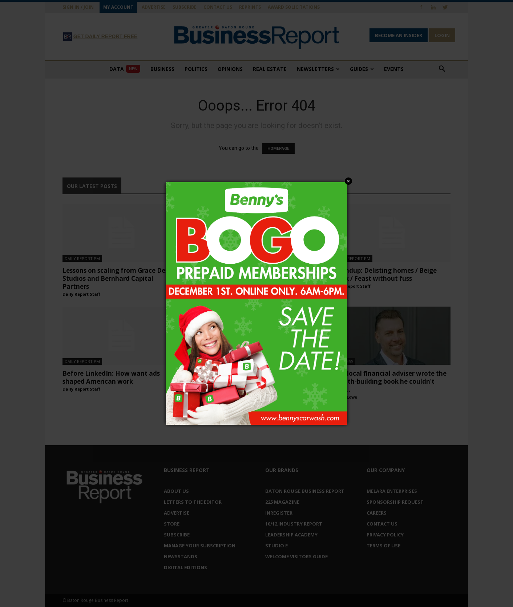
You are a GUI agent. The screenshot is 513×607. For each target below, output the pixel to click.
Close (348, 181)
